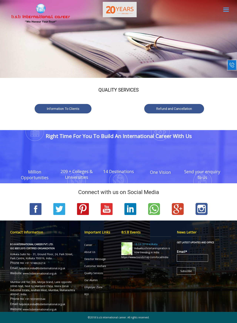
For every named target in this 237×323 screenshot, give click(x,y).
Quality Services (93, 273)
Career (88, 245)
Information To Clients (63, 109)
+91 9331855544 (35, 299)
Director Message (95, 259)
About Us (89, 252)
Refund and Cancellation (174, 109)
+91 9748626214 (35, 263)
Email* (192, 255)
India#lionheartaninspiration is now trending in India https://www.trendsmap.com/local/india (145, 250)
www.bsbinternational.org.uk (40, 273)
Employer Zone (93, 287)
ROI (86, 294)
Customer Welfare (95, 266)
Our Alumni (91, 280)
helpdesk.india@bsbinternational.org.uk (42, 268)
